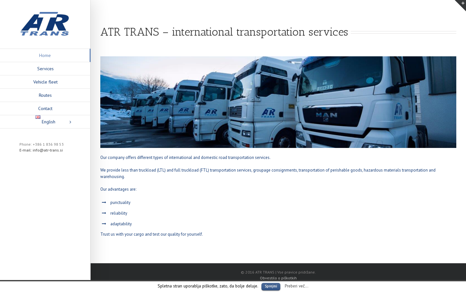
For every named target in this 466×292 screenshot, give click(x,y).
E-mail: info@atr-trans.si (41, 150)
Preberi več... (296, 286)
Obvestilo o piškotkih (278, 277)
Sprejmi (271, 286)
